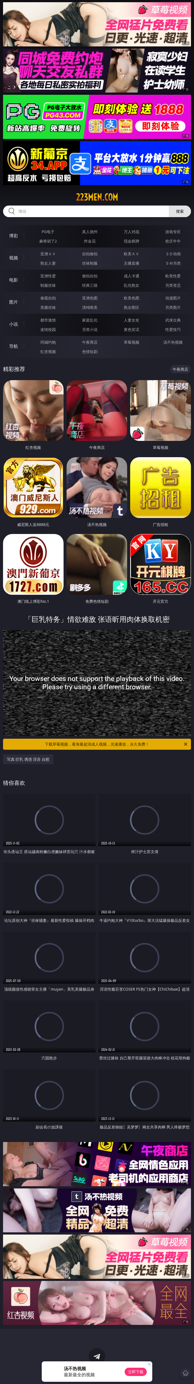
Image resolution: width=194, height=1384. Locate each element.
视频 (13, 258)
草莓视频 (131, 342)
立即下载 (135, 1371)
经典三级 (90, 285)
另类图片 (173, 307)
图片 (13, 302)
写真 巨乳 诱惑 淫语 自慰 (28, 759)
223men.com (97, 197)
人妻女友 (131, 320)
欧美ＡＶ (131, 253)
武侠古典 (173, 320)
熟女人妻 (48, 263)
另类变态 (173, 285)
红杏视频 (48, 351)
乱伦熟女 (131, 285)
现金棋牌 (131, 241)
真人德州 (90, 231)
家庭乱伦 (90, 320)
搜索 (180, 211)
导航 (13, 346)
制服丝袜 (48, 285)
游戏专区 (173, 231)
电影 (13, 280)
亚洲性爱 (48, 275)
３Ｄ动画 (173, 253)
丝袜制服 (90, 263)
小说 (13, 324)
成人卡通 (131, 275)
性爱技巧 (173, 329)
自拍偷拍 (90, 253)
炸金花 (90, 241)
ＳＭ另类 (173, 263)
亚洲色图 (90, 298)
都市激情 (48, 320)
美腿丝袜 (48, 307)
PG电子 (47, 231)
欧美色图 (131, 298)
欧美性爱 (173, 275)
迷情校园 (48, 329)
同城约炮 (48, 342)
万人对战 (131, 231)
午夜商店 (90, 342)
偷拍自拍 (90, 275)
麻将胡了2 (48, 241)
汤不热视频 (173, 342)
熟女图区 (131, 307)
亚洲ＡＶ (48, 253)
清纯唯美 (90, 307)
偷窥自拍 (48, 298)
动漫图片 (173, 298)
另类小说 (90, 329)
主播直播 (131, 263)
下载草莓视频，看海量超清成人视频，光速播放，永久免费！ (116, 744)
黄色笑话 (131, 329)
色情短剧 (90, 351)
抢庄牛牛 (173, 241)
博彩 (13, 236)
